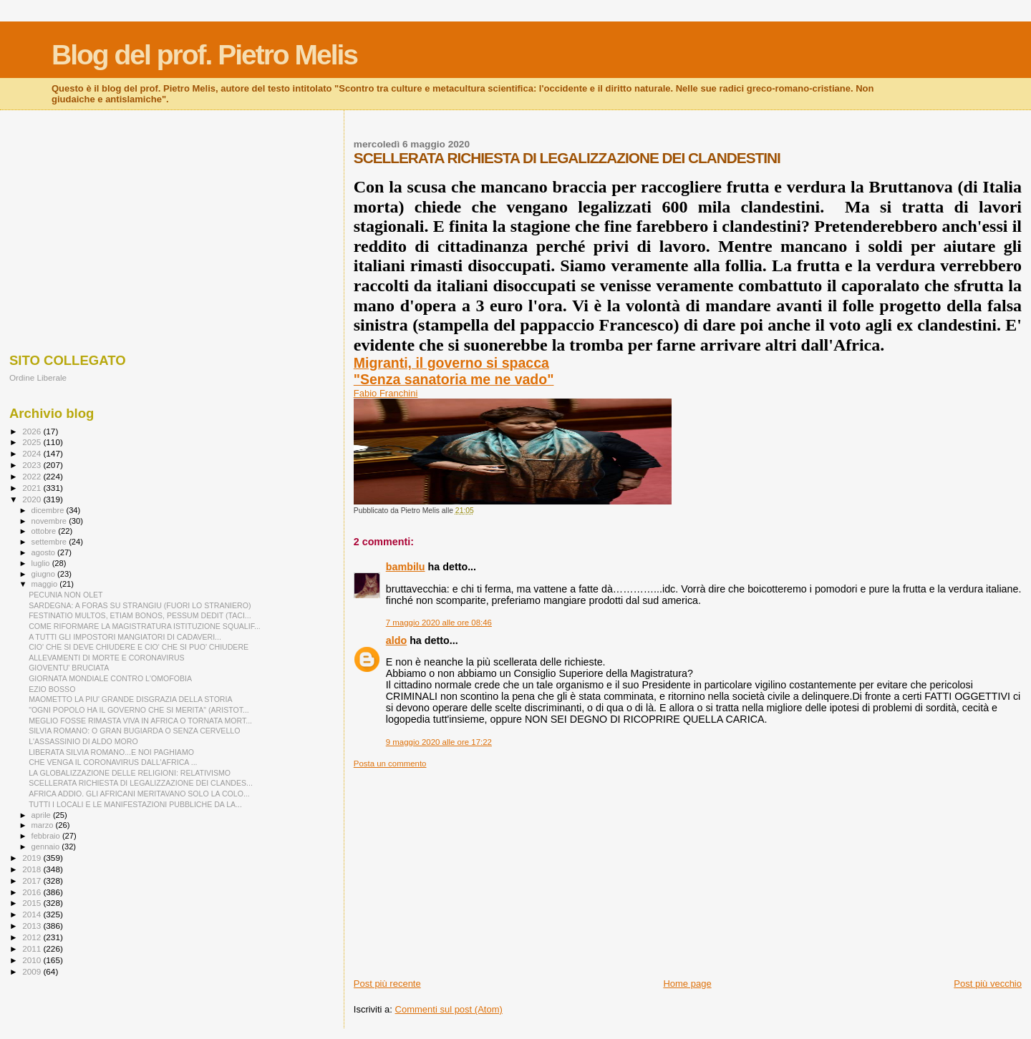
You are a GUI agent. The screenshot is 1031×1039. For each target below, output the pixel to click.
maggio (46, 584)
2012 (32, 937)
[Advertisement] (688, 869)
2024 (32, 453)
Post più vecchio (988, 983)
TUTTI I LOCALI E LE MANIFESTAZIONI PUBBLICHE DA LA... (135, 804)
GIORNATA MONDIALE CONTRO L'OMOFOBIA (110, 678)
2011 (32, 948)
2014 (32, 914)
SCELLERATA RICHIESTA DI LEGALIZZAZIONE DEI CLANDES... (141, 783)
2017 (32, 880)
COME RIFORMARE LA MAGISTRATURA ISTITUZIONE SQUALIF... (145, 626)
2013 (32, 925)
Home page (687, 983)
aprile (42, 815)
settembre (50, 541)
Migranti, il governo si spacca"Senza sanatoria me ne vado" (454, 371)
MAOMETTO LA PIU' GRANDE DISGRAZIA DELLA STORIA (130, 699)
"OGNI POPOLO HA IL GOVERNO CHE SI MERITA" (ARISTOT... (139, 710)
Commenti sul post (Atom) (449, 1009)
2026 (32, 431)
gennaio (47, 846)
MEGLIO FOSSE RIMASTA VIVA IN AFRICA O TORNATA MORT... (140, 720)
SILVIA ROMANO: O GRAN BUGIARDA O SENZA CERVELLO (134, 730)
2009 (32, 971)
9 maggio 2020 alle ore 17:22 (439, 742)
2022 (32, 476)
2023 (32, 464)
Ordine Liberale (38, 377)
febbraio (47, 835)
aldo (396, 640)
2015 (32, 902)
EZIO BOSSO (52, 689)
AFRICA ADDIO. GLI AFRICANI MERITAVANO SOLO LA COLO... (139, 793)
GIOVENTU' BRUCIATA (69, 667)
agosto (45, 552)
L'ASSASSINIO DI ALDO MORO (83, 741)
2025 (32, 442)
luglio (42, 563)
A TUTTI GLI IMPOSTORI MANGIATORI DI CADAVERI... (125, 637)
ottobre (45, 531)
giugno (45, 574)
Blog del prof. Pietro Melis (204, 54)
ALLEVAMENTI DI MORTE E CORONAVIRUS (106, 657)
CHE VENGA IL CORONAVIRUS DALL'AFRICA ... (113, 762)
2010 (32, 960)
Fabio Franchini (386, 393)
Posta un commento (390, 763)
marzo (44, 825)
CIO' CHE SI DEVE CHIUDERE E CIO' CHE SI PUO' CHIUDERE (138, 647)
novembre (50, 521)
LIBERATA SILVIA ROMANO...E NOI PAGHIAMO (111, 752)
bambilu (405, 566)
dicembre (49, 510)
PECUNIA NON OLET (65, 594)
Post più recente (387, 983)
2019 (32, 857)
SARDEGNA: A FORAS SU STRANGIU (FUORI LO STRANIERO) (140, 605)
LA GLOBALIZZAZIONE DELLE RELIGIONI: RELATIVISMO (130, 773)
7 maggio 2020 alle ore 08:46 (439, 622)
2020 (32, 499)
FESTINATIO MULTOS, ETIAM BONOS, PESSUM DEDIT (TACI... (140, 615)
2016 (32, 892)
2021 (32, 487)
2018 (32, 869)
